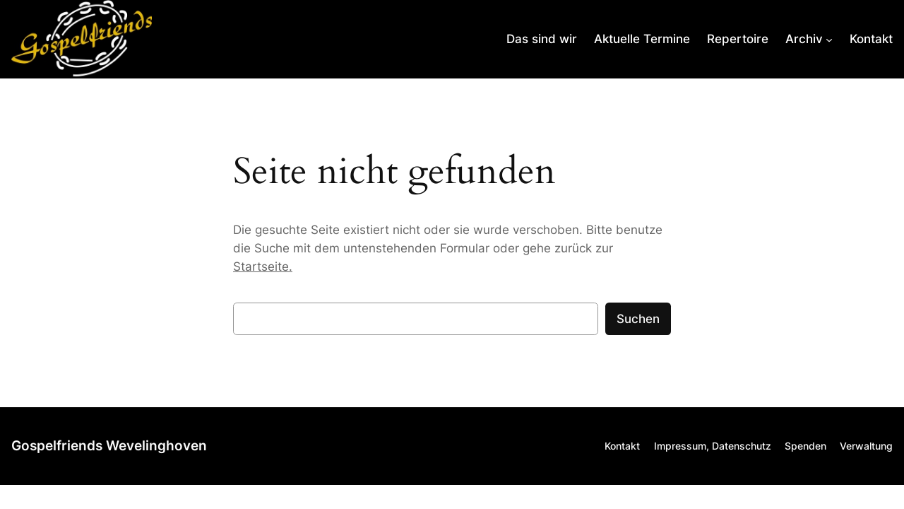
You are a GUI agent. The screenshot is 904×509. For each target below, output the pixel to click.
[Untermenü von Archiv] (809, 39)
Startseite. (262, 266)
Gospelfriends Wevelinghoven (109, 445)
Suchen (638, 319)
